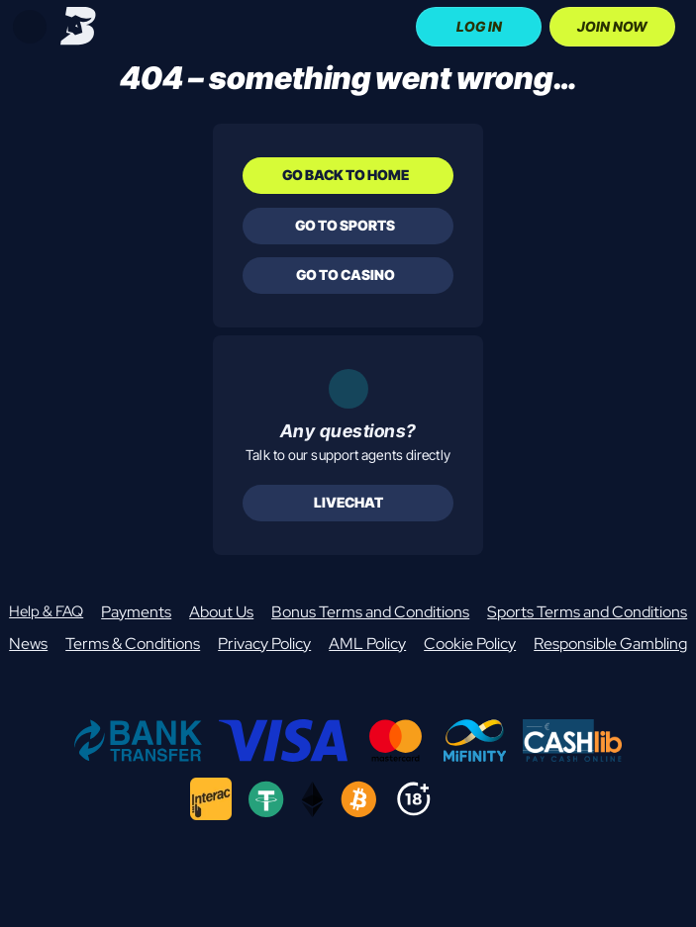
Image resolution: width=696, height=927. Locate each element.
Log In (479, 26)
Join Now (612, 26)
